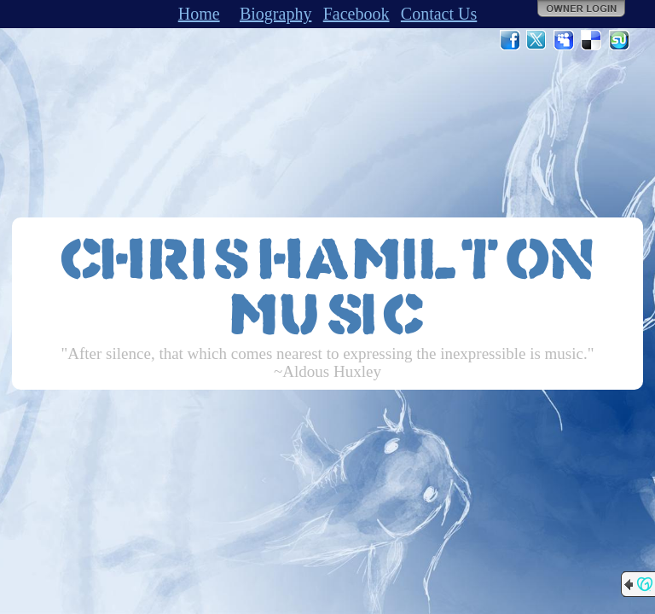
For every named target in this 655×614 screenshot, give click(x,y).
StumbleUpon (619, 40)
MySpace (565, 40)
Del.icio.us (592, 40)
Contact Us (439, 13)
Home (199, 13)
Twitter (537, 40)
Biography (275, 13)
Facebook (356, 13)
